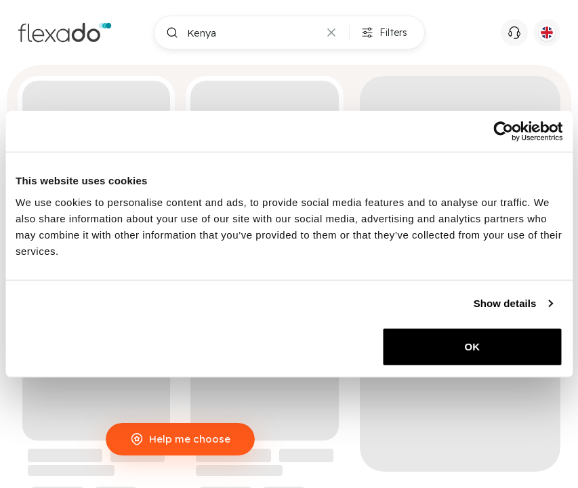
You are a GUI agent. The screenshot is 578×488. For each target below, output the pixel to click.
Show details (505, 303)
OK (472, 346)
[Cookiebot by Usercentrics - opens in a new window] (503, 131)
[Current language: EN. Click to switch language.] (546, 32)
